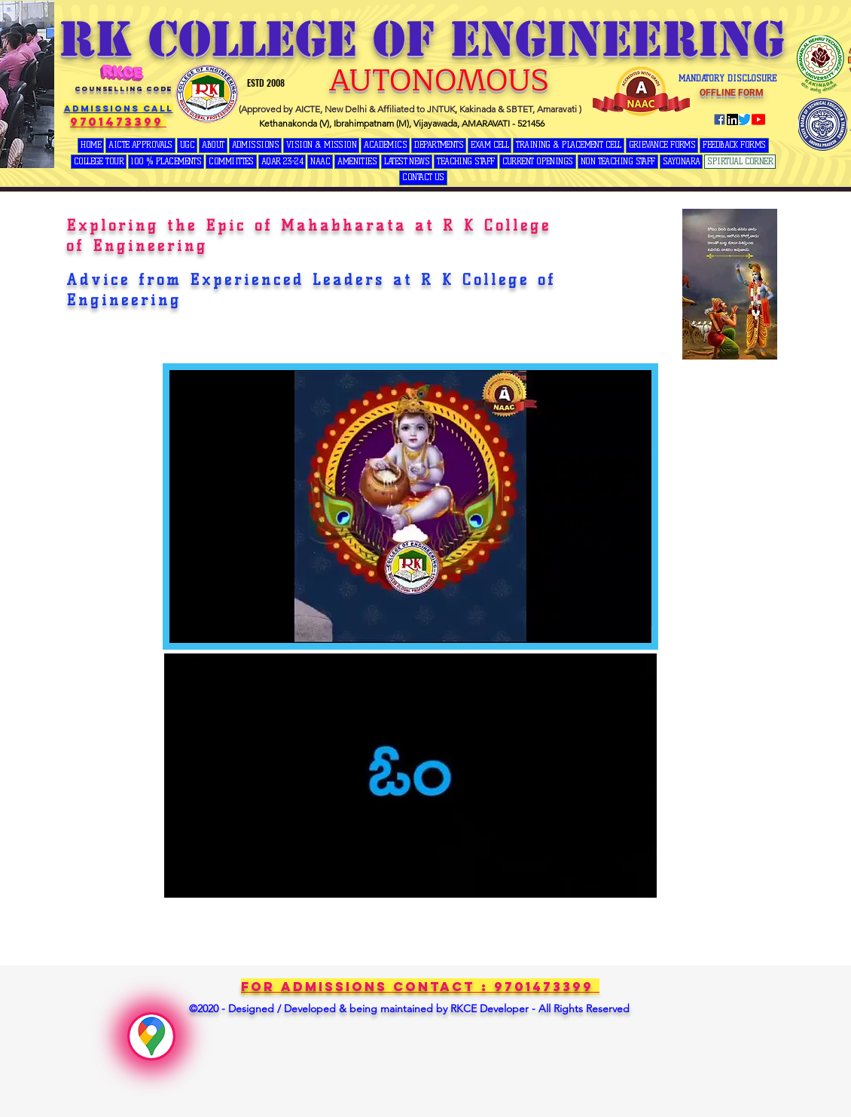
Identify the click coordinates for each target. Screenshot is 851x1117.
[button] (187, 145)
